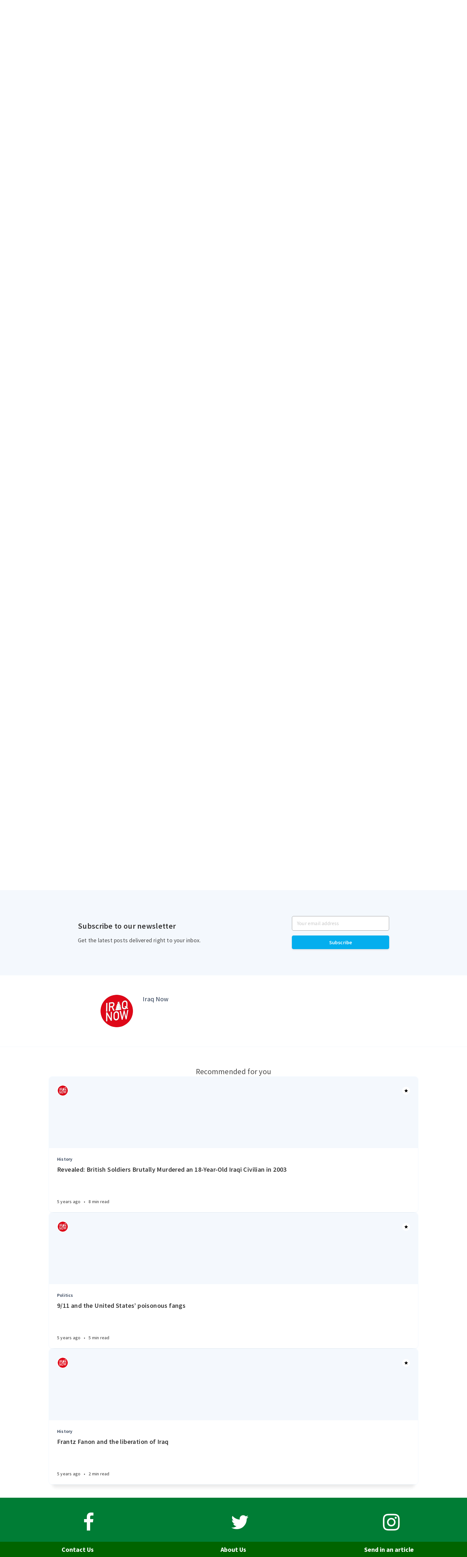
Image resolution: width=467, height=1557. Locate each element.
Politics (65, 1295)
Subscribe (340, 942)
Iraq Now (155, 999)
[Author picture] (117, 1011)
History (64, 1159)
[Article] (233, 1112)
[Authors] (62, 1090)
